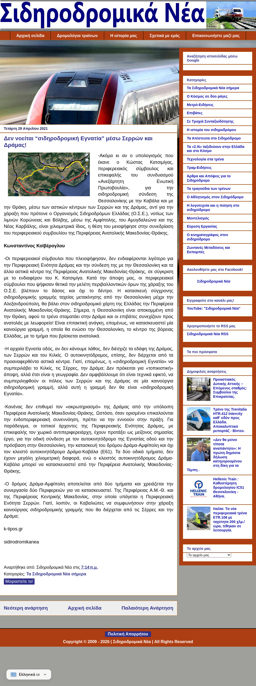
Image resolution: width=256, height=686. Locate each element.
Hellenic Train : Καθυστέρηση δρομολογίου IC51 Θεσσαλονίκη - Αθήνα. (228, 487)
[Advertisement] (88, 83)
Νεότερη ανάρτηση (26, 608)
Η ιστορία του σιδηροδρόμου (211, 130)
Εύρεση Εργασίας (202, 226)
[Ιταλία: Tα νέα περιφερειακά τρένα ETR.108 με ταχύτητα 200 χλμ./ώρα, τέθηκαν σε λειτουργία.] (199, 529)
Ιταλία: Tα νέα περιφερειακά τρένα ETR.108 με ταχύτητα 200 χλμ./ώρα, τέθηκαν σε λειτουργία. (230, 519)
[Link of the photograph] (49, 195)
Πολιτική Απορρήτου (128, 634)
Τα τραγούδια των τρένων (209, 189)
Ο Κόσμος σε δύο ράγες (207, 96)
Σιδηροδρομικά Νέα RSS (207, 334)
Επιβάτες (194, 113)
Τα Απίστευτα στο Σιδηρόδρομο (214, 138)
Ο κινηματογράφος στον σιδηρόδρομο (207, 237)
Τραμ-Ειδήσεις (199, 168)
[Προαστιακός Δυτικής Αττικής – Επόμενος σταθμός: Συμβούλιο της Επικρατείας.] (199, 400)
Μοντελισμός (198, 218)
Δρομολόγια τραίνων (77, 35)
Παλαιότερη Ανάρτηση (147, 608)
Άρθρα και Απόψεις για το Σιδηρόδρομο (209, 178)
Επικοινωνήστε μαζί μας (216, 35)
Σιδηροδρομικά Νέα (213, 281)
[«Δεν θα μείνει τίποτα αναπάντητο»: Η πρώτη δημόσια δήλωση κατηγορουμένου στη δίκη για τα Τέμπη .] (199, 460)
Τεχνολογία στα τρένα (205, 159)
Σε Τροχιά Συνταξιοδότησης (210, 121)
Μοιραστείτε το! (19, 581)
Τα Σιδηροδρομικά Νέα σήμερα (56, 574)
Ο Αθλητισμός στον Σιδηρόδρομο (215, 197)
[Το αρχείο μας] (209, 555)
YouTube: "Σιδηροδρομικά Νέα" (213, 308)
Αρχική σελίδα (30, 35)
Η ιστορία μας (123, 35)
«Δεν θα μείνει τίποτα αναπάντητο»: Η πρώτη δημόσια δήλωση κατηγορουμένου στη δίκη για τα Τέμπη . (214, 455)
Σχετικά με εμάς (165, 35)
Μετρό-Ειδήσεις (200, 105)
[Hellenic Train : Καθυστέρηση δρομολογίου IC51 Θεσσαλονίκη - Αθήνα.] (199, 499)
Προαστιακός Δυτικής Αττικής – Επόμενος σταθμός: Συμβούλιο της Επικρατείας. (230, 388)
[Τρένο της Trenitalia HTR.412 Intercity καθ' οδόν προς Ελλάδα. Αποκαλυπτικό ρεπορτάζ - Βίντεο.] (199, 429)
